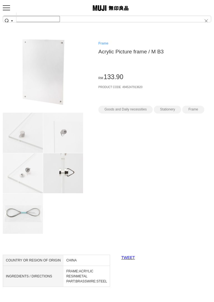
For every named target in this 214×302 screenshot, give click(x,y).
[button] (202, 20)
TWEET (128, 257)
